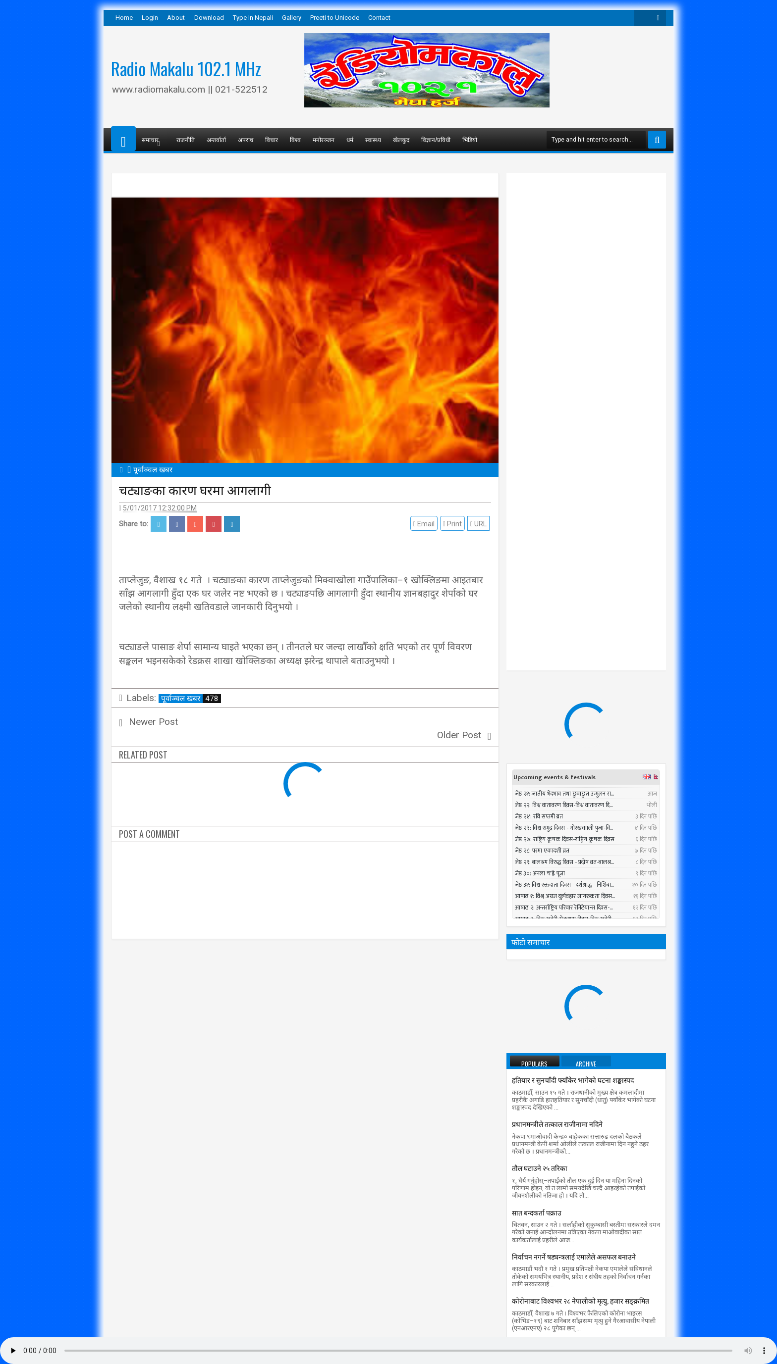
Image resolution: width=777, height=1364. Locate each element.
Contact (379, 17)
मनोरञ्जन (323, 139)
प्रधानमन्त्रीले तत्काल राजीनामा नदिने (557, 725)
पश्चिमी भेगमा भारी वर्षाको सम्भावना (558, 1041)
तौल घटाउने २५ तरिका (539, 769)
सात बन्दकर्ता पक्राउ (536, 813)
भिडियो (469, 139)
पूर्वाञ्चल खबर (191, 698)
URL (480, 524)
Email (425, 524)
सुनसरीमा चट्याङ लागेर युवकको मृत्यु (595, 990)
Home (124, 17)
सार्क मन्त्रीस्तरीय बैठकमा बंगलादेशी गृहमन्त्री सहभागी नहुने (584, 946)
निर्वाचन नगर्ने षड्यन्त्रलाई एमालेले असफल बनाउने (574, 858)
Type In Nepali (253, 17)
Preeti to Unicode (334, 17)
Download (209, 17)
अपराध (245, 139)
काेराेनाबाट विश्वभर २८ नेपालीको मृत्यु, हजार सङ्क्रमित (580, 902)
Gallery (291, 17)
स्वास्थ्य (373, 139)
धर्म (349, 139)
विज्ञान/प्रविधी (435, 139)
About (176, 17)
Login (150, 17)
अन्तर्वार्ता (216, 139)
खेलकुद (401, 139)
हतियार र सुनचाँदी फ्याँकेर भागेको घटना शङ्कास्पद (573, 681)
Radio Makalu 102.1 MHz (186, 68)
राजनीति (185, 139)
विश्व (295, 139)
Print (453, 524)
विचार (271, 139)
